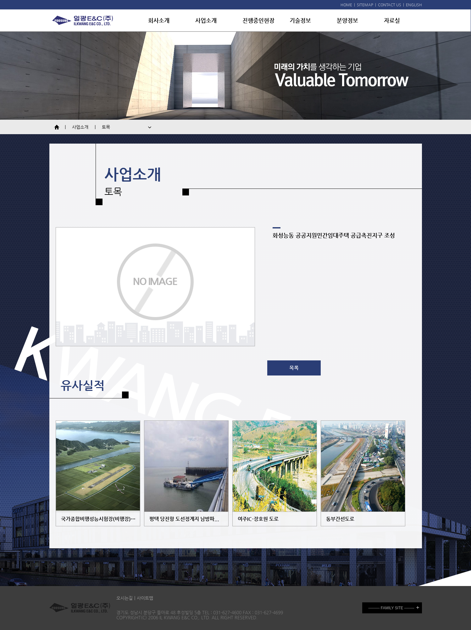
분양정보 (347, 20)
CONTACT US (389, 5)
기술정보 (300, 20)
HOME (346, 5)
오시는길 (124, 597)
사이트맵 (145, 597)
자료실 (392, 20)
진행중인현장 (258, 20)
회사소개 (158, 20)
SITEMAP (365, 5)
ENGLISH (414, 5)
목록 (294, 368)
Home (58, 127)
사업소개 (206, 20)
